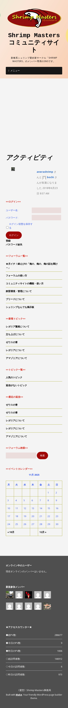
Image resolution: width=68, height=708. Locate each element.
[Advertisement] (34, 118)
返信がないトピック (16, 385)
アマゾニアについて (16, 358)
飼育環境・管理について (19, 291)
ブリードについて (15, 299)
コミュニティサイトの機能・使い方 (25, 283)
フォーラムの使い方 (16, 275)
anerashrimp (45, 171)
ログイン (13, 235)
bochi (50, 177)
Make (19, 694)
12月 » (43, 532)
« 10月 (10, 532)
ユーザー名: (12, 210)
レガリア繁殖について (17, 326)
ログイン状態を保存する (21, 225)
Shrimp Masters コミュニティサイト (37, 43)
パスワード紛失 (14, 244)
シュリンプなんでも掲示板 (20, 307)
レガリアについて (15, 350)
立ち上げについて (15, 334)
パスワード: (12, 217)
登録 (8, 240)
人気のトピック (14, 377)
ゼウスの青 (12, 342)
